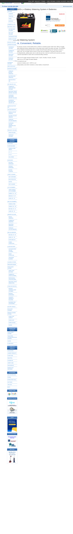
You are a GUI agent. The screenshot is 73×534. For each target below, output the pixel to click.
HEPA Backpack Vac (12, 80)
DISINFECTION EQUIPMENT (12, 329)
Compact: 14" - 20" (12, 193)
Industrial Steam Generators (13, 282)
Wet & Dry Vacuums (11, 33)
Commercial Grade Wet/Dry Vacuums (12, 88)
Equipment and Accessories (12, 303)
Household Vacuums (11, 48)
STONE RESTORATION (12, 286)
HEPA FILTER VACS (11, 66)
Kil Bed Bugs (10, 343)
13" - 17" (10, 152)
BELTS (8, 387)
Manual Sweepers (11, 217)
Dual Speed (11, 157)
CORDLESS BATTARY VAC (11, 106)
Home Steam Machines (11, 271)
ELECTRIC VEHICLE (11, 306)
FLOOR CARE (10, 355)
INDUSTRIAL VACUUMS (12, 26)
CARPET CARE (10, 362)
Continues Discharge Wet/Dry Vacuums (13, 96)
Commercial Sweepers (11, 221)
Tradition (11, 16)
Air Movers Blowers (11, 258)
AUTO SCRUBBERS (11, 187)
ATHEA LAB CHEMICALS (12, 347)
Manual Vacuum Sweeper (12, 113)
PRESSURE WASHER (11, 264)
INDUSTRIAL (9, 358)
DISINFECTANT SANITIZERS (10, 368)
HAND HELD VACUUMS (11, 136)
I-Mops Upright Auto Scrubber (12, 190)
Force (10, 18)
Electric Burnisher (11, 163)
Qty (46, 25)
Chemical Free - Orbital (12, 149)
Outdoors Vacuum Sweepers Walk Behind (12, 125)
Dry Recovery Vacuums (12, 30)
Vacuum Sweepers (11, 109)
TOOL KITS (9, 384)
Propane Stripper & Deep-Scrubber (12, 290)
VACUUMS (12, 9)
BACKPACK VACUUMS (11, 68)
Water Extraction (11, 255)
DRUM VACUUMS (12, 132)
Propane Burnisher (11, 167)
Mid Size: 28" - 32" (12, 208)
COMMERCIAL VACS (11, 24)
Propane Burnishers (11, 294)
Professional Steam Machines (12, 279)
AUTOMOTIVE (10, 360)
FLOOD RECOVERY (11, 246)
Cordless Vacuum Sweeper (13, 120)
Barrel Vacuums (12, 39)
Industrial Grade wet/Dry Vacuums (13, 92)
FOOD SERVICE (10, 365)
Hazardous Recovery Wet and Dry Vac (12, 101)
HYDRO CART (11, 320)
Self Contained (12, 176)
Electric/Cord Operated (12, 77)
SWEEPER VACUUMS (11, 214)
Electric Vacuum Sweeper (13, 116)
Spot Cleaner (12, 184)
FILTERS (9, 377)
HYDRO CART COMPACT (11, 317)
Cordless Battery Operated (11, 72)
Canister (11, 13)
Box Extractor (12, 179)
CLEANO (10, 325)
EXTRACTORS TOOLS (11, 379)
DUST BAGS (9, 382)
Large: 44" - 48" (12, 237)
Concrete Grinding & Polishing (11, 298)
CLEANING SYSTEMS (11, 262)
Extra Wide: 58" (12, 239)
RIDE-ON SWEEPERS (11, 232)
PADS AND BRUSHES (11, 374)
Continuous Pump (13, 36)
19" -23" (10, 154)
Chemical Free (12, 203)
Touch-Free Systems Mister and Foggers (12, 337)
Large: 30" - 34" (12, 198)
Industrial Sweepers (11, 225)
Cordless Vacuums (11, 59)
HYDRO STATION (12, 322)
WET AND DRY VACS (11, 84)
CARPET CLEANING (11, 174)
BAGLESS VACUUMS (11, 42)
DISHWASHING (10, 350)
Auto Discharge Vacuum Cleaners (12, 250)
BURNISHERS (10, 160)
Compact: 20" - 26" (12, 206)
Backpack (11, 21)
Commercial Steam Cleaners (12, 275)
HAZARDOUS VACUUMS (10, 63)
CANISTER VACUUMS (11, 44)
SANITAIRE (9, 11)
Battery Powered (11, 171)
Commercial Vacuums (11, 51)
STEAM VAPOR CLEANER (10, 268)
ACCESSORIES (12, 372)
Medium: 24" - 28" (12, 195)
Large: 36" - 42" (12, 211)
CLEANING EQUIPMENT (12, 140)
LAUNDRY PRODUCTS (11, 353)
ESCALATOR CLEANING (9, 310)
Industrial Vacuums (11, 55)
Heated (10, 181)
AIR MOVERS (10, 143)
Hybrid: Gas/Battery (11, 243)
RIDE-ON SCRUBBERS (11, 201)
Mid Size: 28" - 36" (12, 234)
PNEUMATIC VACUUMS (12, 130)
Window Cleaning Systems (11, 313)
